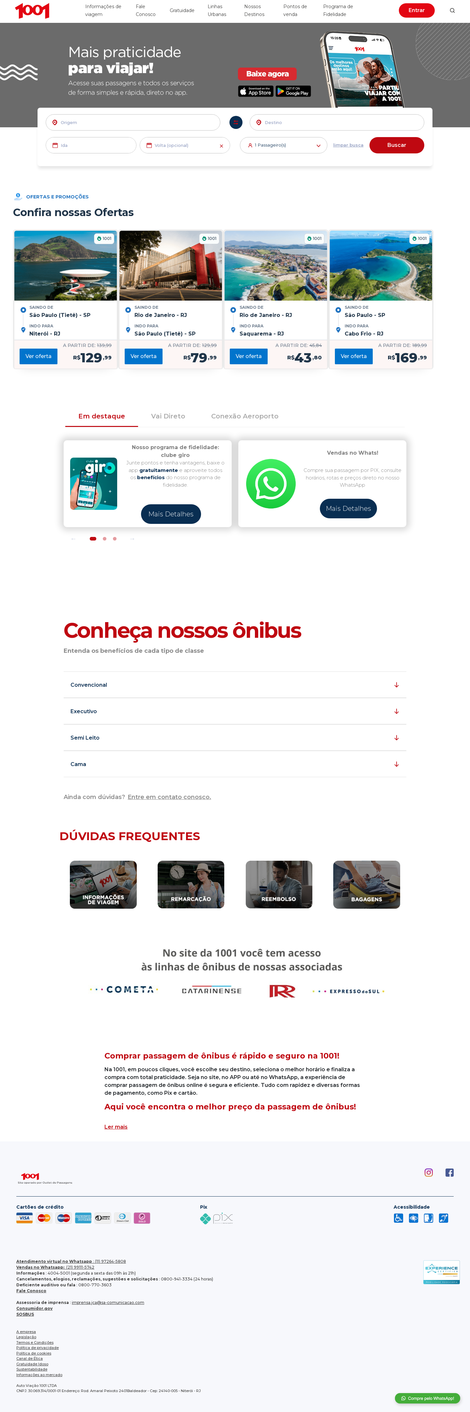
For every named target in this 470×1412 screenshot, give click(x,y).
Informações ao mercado (39, 1375)
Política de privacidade (37, 1347)
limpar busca (348, 145)
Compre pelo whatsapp (427, 1398)
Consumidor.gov (34, 1308)
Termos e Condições (35, 1342)
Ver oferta (38, 356)
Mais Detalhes (171, 514)
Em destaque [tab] (101, 416)
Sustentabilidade (31, 1369)
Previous (73, 538)
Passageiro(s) (288, 145)
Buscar (396, 145)
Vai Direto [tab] (168, 416)
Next (132, 538)
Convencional (88, 685)
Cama (78, 764)
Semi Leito (85, 738)
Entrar (417, 10)
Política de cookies (33, 1353)
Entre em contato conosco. (169, 797)
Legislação (26, 1337)
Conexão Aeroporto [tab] (244, 416)
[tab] (235, 416)
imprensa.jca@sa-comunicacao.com (108, 1302)
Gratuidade (182, 10)
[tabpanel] (148, 483)
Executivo (83, 711)
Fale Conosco (31, 1290)
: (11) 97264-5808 (71, 1261)
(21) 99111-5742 (55, 1267)
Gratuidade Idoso (32, 1364)
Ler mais (116, 1127)
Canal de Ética (29, 1358)
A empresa (26, 1331)
